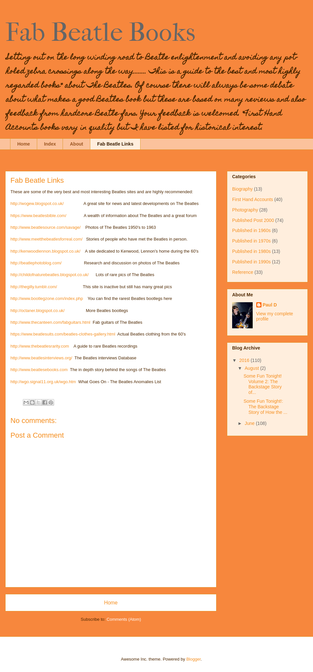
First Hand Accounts (252, 199)
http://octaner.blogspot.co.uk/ (37, 310)
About (76, 144)
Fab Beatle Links (115, 144)
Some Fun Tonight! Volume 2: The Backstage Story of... (263, 384)
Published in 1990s (251, 261)
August (252, 368)
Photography (245, 209)
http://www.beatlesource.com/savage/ (45, 227)
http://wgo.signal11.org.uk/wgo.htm (43, 381)
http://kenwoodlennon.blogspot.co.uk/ (45, 251)
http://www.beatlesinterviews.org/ (41, 357)
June (250, 423)
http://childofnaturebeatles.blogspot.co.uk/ (49, 274)
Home (23, 144)
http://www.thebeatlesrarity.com (40, 346)
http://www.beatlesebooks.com (39, 369)
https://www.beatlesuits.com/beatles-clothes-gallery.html (62, 334)
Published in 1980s (251, 251)
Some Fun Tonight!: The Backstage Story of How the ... (265, 407)
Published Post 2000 (253, 220)
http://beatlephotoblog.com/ (36, 262)
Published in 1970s (251, 240)
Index (50, 144)
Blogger (193, 659)
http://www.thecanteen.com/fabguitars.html (50, 322)
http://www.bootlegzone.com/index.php (46, 298)
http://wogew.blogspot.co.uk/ (37, 203)
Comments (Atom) (124, 619)
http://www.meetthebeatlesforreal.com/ (46, 239)
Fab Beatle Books (100, 32)
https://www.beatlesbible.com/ (38, 215)
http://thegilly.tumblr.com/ (33, 286)
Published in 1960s (251, 230)
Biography (242, 189)
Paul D (270, 304)
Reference (242, 272)
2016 (245, 360)
